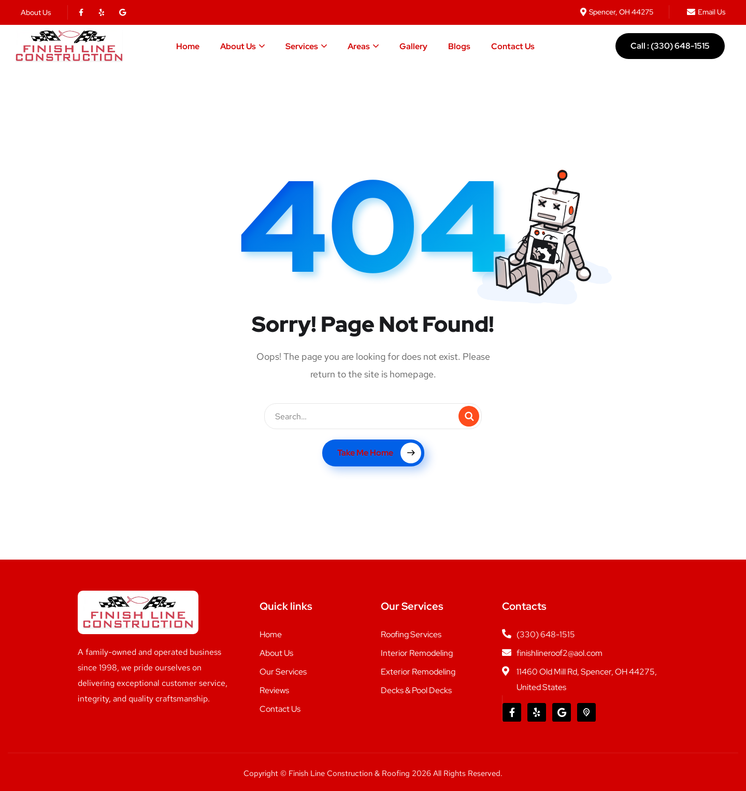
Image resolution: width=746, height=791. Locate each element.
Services (301, 46)
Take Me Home (379, 453)
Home (187, 46)
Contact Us (513, 46)
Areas (359, 46)
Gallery (413, 46)
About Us (238, 46)
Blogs (459, 46)
